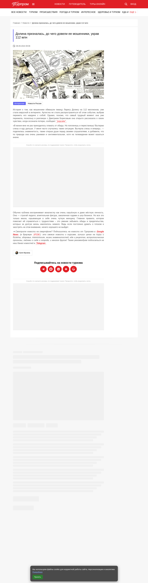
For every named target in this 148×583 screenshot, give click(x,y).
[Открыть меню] (33, 4)
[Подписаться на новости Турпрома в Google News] (73, 269)
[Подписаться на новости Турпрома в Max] (51, 269)
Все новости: (19, 12)
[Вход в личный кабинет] (133, 4)
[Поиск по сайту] (126, 4)
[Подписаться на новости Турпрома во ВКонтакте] (58, 269)
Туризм (33, 12)
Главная (16, 23)
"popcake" (61, 121)
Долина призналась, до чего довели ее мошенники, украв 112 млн (60, 23)
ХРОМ (36, 234)
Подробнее (37, 572)
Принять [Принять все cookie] (37, 577)
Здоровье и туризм (109, 12)
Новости (60, 4)
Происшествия (48, 12)
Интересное (88, 12)
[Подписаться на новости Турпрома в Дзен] (66, 269)
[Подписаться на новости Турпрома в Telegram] (43, 269)
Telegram (40, 243)
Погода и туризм (69, 12)
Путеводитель (77, 4)
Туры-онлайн (97, 4)
